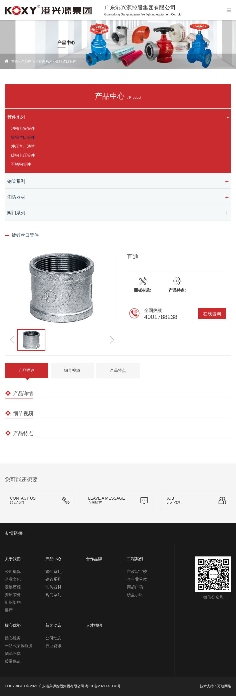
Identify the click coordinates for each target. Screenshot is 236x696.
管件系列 (45, 61)
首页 (14, 61)
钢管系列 (16, 181)
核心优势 (13, 625)
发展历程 (13, 587)
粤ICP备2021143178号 (103, 686)
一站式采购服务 (19, 646)
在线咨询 (212, 313)
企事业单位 (137, 579)
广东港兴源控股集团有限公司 (61, 686)
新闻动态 (53, 625)
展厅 (9, 610)
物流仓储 (13, 653)
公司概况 (13, 571)
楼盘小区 (135, 595)
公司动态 (53, 638)
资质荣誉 (13, 595)
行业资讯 (53, 646)
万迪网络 (224, 686)
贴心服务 (13, 638)
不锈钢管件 (21, 164)
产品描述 (26, 370)
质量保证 (13, 661)
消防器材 (16, 197)
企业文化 (13, 579)
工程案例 (135, 559)
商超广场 (135, 587)
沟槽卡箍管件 (23, 128)
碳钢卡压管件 (23, 155)
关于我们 (13, 559)
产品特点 (118, 370)
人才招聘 (94, 625)
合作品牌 (94, 559)
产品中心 (28, 61)
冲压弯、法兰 (23, 146)
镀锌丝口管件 (65, 61)
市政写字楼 (137, 571)
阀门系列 (16, 212)
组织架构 (13, 602)
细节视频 (72, 370)
